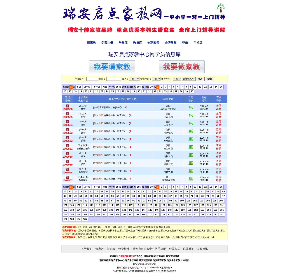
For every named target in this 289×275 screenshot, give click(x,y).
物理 (90, 237)
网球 (135, 237)
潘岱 (95, 227)
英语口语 (185, 237)
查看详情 (219, 107)
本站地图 (185, 260)
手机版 (198, 42)
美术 (125, 237)
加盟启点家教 (141, 270)
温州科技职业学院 (151, 230)
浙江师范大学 (199, 230)
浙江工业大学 (213, 230)
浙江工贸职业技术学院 (130, 230)
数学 (80, 237)
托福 (145, 237)
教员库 (137, 42)
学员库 (123, 42)
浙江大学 (187, 230)
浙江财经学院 (78, 233)
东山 (100, 227)
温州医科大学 (93, 230)
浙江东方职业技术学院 (172, 230)
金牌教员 (171, 42)
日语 (140, 237)
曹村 (140, 227)
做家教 (111, 248)
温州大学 (82, 230)
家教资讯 (202, 248)
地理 (110, 237)
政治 (115, 237)
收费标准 (123, 248)
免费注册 (107, 42)
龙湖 (145, 227)
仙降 (130, 227)
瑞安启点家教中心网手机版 (149, 248)
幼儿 (212, 237)
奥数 (168, 237)
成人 (202, 237)
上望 (105, 227)
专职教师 (153, 42)
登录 (185, 42)
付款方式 (174, 248)
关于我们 (86, 248)
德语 (197, 237)
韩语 (163, 237)
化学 (95, 237)
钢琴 (120, 237)
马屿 (135, 227)
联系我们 (188, 248)
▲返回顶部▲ (166, 267)
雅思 (150, 237)
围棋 (178, 237)
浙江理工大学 (92, 233)
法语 (192, 237)
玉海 (90, 227)
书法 (130, 237)
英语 (100, 237)
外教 (207, 237)
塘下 (110, 227)
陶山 (150, 227)
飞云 (125, 227)
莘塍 (120, 227)
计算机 (156, 237)
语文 (85, 237)
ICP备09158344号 (150, 267)
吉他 (173, 237)
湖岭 (161, 227)
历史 (105, 237)
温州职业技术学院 (110, 230)
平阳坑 (166, 227)
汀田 (115, 227)
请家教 (91, 42)
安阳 (80, 227)
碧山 (155, 227)
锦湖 (85, 227)
